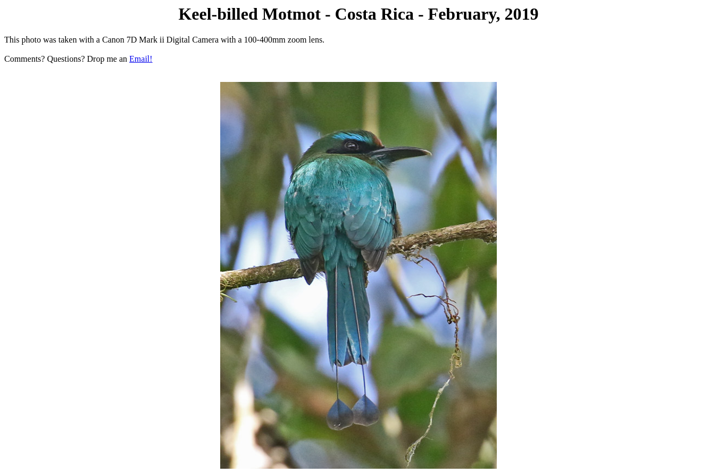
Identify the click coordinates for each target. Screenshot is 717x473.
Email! (141, 58)
